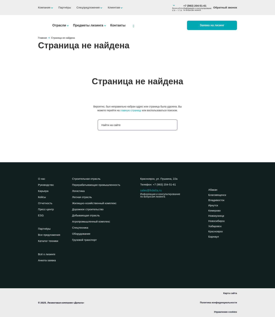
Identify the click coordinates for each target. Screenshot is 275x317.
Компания (44, 7)
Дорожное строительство (87, 209)
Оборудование (81, 233)
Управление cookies (225, 312)
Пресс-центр (46, 209)
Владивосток (216, 200)
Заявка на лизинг (212, 25)
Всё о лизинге (46, 254)
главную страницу (130, 110)
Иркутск (213, 205)
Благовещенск (217, 194)
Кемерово (214, 210)
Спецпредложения (89, 7)
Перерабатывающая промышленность (96, 184)
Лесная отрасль (82, 197)
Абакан (212, 189)
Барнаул (213, 236)
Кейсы (42, 197)
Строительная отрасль (86, 178)
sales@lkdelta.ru (171, 193)
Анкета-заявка (47, 260)
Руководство (46, 184)
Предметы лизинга (88, 25)
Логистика (78, 190)
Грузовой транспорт (84, 239)
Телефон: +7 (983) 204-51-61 (158, 184)
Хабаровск (214, 226)
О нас (41, 178)
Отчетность (45, 203)
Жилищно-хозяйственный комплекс (94, 203)
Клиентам (114, 7)
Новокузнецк (216, 215)
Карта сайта (230, 293)
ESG (41, 215)
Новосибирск (216, 220)
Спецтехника (80, 227)
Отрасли (59, 25)
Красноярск (215, 231)
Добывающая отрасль (86, 215)
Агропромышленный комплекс (91, 221)
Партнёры (64, 7)
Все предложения (49, 234)
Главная (42, 37)
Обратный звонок (225, 7)
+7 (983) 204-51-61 (197, 7)
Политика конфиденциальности (218, 302)
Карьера (43, 190)
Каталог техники (48, 240)
